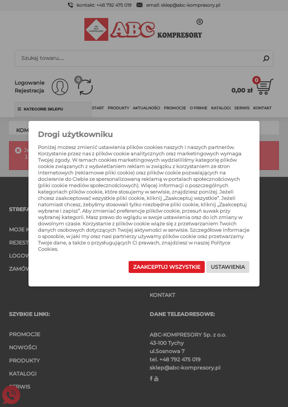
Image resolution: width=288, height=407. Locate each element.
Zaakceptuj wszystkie (166, 267)
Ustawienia (227, 267)
